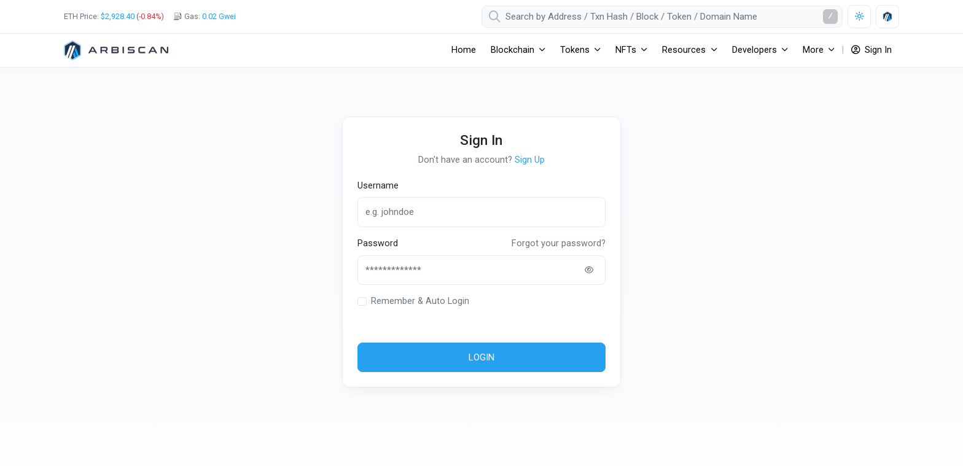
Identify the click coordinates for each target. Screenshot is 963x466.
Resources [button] (684, 50)
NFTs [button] (625, 50)
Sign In (871, 50)
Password (377, 243)
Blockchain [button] (512, 50)
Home (463, 50)
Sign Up (530, 160)
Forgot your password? (559, 243)
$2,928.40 (118, 16)
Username (378, 186)
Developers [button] (754, 50)
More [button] (813, 50)
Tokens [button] (575, 50)
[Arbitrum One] (116, 50)
